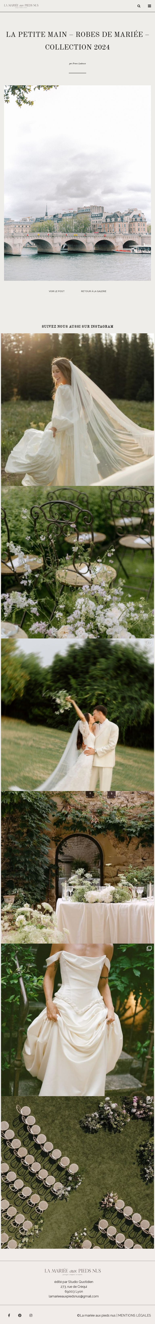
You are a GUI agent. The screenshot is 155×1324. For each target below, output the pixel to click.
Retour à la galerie (93, 291)
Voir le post (57, 291)
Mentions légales (134, 1315)
